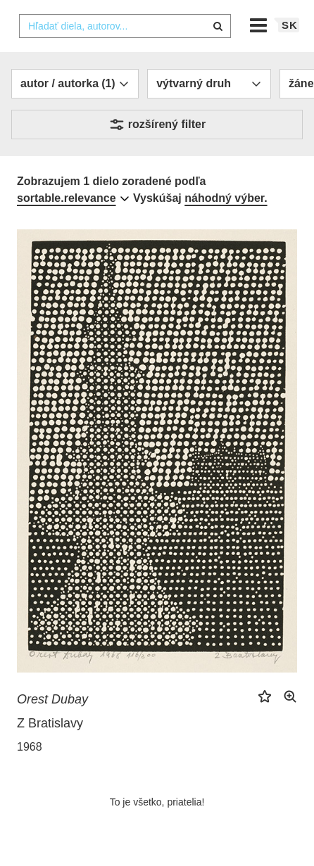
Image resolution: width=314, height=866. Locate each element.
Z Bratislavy (50, 723)
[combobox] (125, 26)
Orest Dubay (52, 699)
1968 (29, 747)
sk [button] (290, 25)
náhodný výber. (225, 198)
